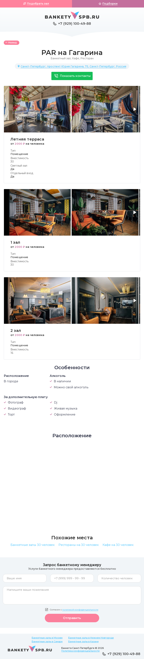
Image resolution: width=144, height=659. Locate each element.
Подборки (110, 3)
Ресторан (87, 58)
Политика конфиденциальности (80, 650)
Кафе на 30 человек (118, 545)
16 (11, 353)
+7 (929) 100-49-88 (74, 24)
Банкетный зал (61, 58)
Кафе (75, 58)
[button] (135, 111)
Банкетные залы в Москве (47, 637)
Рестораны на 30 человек (78, 545)
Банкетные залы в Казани (83, 641)
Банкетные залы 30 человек (32, 545)
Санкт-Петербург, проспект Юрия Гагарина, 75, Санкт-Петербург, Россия (73, 66)
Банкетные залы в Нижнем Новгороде (91, 637)
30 (12, 161)
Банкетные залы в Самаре (47, 641)
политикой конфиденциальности (80, 609)
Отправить (72, 618)
